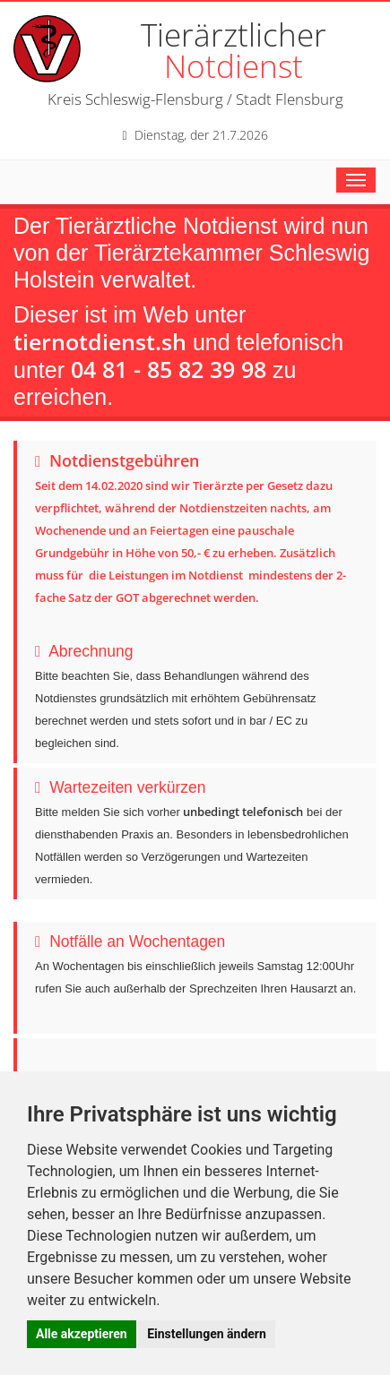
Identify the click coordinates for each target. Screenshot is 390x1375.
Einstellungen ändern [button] (206, 1334)
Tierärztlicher (233, 50)
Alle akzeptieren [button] (81, 1334)
